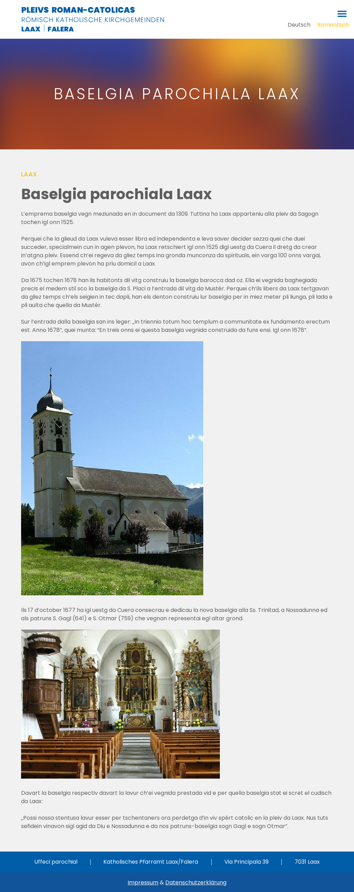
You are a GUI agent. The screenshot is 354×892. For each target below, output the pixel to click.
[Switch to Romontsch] (333, 25)
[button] (342, 13)
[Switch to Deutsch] (299, 25)
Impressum (143, 882)
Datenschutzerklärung (195, 882)
